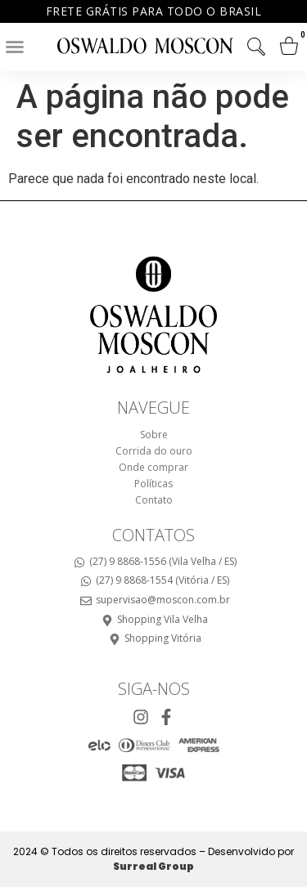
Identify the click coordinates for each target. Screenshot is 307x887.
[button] (14, 46)
